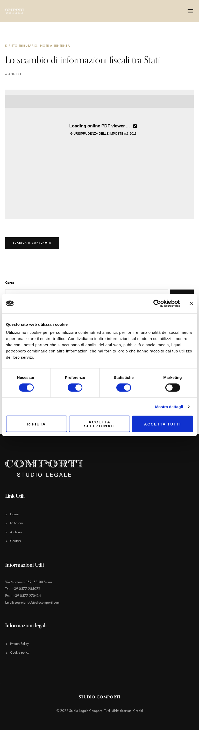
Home (14, 514)
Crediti (138, 711)
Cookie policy (19, 652)
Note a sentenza (55, 45)
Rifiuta (36, 424)
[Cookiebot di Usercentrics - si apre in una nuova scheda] (157, 303)
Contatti (15, 541)
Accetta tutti (162, 424)
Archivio (16, 532)
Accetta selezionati (99, 424)
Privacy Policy (19, 643)
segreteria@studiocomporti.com (37, 602)
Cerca (9, 282)
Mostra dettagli (169, 406)
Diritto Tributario (21, 45)
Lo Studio (16, 523)
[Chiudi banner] (191, 303)
